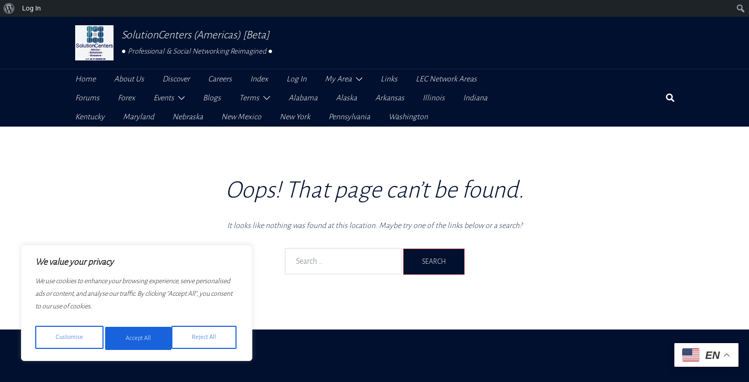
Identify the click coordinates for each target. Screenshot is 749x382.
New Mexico (241, 116)
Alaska (346, 98)
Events (163, 98)
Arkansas (389, 98)
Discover (176, 79)
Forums (87, 98)
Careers (220, 79)
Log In (296, 79)
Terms (249, 98)
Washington (408, 116)
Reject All (137, 338)
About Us (129, 79)
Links (389, 79)
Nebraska (187, 116)
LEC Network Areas (446, 79)
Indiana (475, 98)
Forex (126, 98)
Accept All (205, 338)
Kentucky (90, 116)
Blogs (212, 98)
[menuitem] (9, 8)
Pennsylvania (349, 116)
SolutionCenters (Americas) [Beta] (195, 34)
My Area (338, 79)
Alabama (303, 98)
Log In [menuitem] (31, 8)
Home (85, 79)
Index (259, 79)
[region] (136, 306)
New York (295, 116)
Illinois (434, 98)
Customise (68, 338)
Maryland (138, 116)
